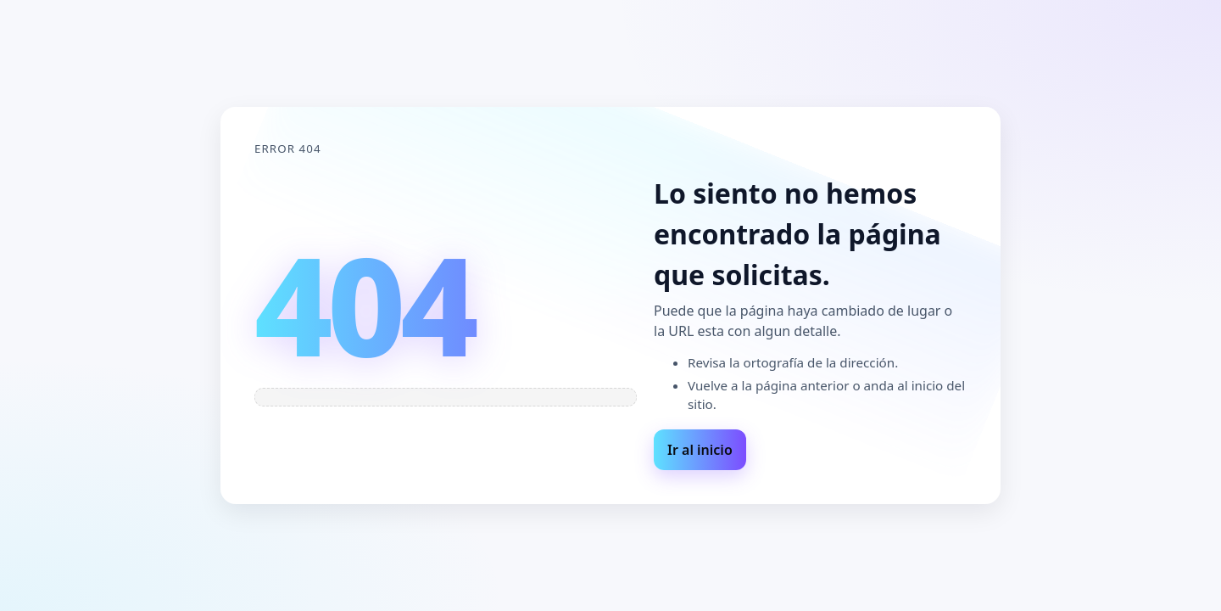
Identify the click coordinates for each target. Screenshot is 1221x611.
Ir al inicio (700, 449)
